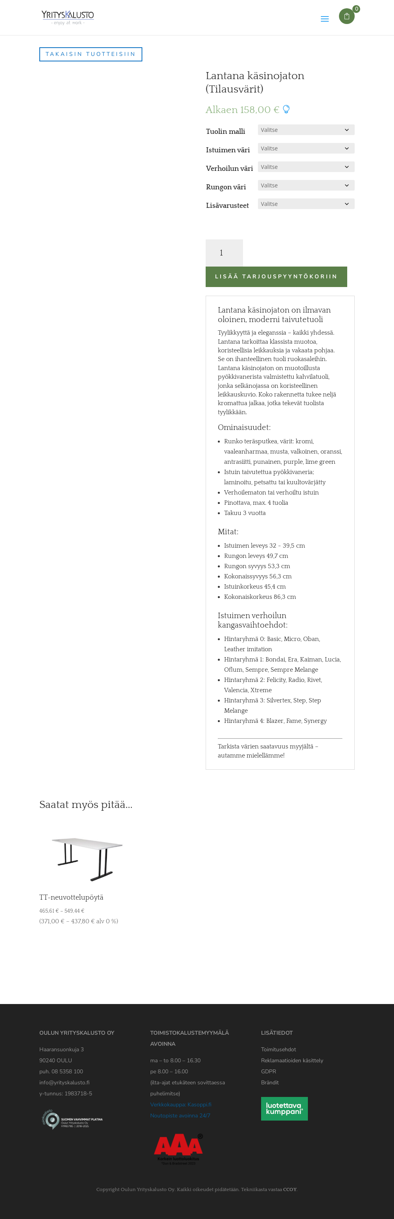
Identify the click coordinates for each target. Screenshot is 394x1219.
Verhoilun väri (229, 169)
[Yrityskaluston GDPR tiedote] (268, 1071)
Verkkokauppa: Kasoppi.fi (181, 1104)
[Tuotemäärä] (224, 253)
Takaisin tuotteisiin (91, 54)
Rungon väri (226, 187)
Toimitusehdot (278, 1049)
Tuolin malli (225, 132)
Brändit (270, 1082)
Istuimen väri (228, 150)
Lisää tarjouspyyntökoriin (276, 276)
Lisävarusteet (227, 206)
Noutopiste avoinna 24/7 (180, 1115)
